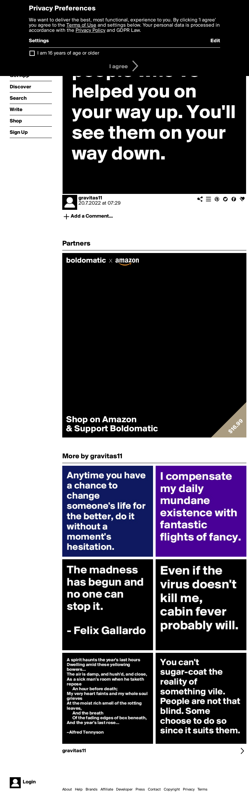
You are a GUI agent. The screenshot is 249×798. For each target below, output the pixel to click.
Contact (154, 790)
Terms (202, 790)
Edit (215, 41)
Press (140, 790)
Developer (124, 790)
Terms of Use (81, 25)
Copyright (172, 790)
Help (79, 790)
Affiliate (107, 790)
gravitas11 (90, 198)
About (67, 790)
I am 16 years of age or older (68, 53)
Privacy (189, 790)
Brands (92, 790)
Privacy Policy (90, 30)
